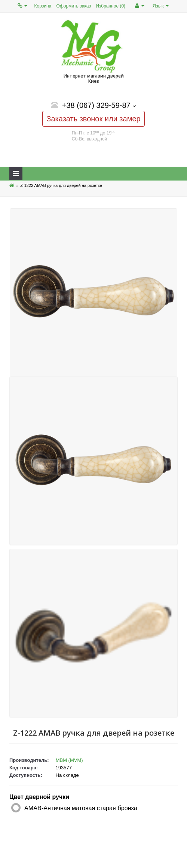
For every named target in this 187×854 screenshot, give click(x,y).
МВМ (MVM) (69, 760)
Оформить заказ (73, 6)
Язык (160, 6)
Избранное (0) (110, 6)
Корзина (43, 6)
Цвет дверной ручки (39, 797)
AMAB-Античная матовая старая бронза (80, 808)
